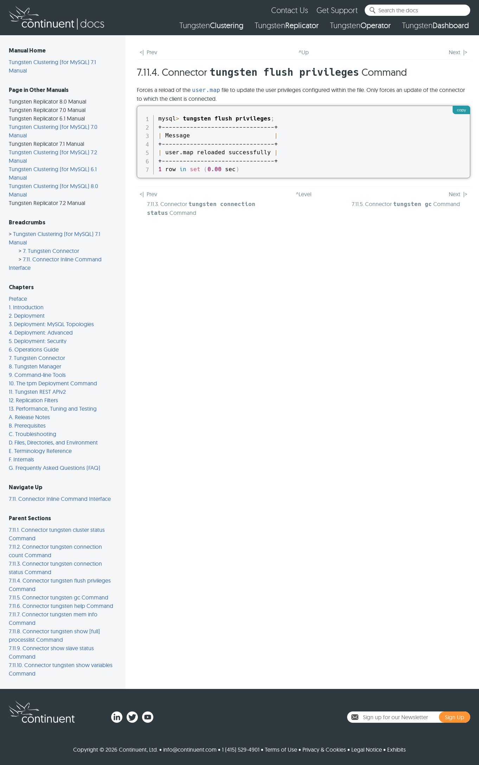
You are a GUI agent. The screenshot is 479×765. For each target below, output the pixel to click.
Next (454, 52)
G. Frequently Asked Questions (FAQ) (54, 467)
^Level (303, 194)
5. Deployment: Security (37, 340)
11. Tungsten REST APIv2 (37, 391)
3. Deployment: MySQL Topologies (51, 324)
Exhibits (396, 749)
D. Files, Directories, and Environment (53, 442)
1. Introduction (26, 307)
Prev (152, 52)
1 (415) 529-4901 (241, 749)
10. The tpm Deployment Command (53, 383)
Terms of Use (281, 749)
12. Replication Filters (33, 400)
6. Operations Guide (34, 349)
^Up (304, 52)
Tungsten (211, 25)
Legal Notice (366, 749)
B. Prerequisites (27, 425)
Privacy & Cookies (324, 749)
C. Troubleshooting (32, 433)
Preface (18, 298)
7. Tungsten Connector (51, 250)
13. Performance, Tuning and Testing (53, 408)
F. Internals (21, 459)
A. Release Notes (29, 417)
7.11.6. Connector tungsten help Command (61, 605)
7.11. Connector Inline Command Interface (60, 498)
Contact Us (289, 10)
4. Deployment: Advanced (41, 332)
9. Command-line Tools (37, 374)
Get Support (337, 10)
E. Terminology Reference (40, 450)
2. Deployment (27, 315)
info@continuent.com (190, 749)
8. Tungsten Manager (35, 366)
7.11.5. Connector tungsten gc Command (58, 597)
